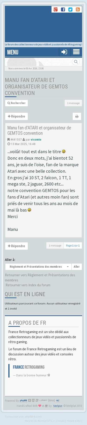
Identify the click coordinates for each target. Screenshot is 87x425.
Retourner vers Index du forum (28, 285)
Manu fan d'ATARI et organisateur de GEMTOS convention (36, 86)
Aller (77, 266)
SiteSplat (57, 406)
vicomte (36, 139)
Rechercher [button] (16, 103)
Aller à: (10, 259)
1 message (73, 103)
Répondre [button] (16, 116)
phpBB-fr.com (33, 416)
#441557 (16, 139)
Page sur (73, 245)
